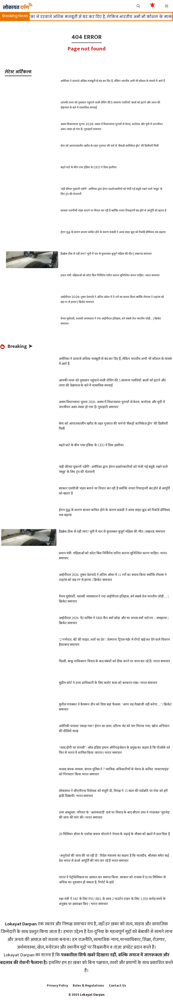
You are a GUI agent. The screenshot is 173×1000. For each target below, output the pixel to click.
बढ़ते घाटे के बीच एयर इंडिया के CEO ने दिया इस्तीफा (89, 167)
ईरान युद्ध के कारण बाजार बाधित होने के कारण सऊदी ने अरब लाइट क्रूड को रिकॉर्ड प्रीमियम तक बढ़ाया (113, 232)
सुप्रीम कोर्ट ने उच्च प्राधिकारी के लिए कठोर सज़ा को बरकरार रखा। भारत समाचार (108, 683)
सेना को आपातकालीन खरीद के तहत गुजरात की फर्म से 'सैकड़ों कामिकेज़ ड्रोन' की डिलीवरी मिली (110, 145)
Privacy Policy (57, 985)
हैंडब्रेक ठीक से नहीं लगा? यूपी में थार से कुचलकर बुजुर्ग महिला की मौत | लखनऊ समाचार (106, 253)
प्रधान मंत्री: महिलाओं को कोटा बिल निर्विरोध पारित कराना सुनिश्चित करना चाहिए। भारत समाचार (110, 275)
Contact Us (117, 985)
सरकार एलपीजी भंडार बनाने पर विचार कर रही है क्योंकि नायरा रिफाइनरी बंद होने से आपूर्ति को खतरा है (113, 210)
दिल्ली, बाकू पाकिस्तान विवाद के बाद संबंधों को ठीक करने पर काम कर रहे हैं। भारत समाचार (114, 661)
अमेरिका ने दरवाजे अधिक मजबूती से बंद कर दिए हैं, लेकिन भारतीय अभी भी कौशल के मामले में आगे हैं (113, 81)
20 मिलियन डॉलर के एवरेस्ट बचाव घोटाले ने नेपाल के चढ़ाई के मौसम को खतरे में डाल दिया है (114, 834)
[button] (138, 6)
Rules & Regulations (88, 985)
